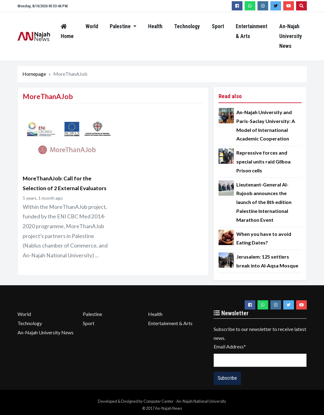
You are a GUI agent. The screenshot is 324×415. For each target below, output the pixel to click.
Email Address (230, 346)
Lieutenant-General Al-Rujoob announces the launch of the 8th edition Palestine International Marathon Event (264, 202)
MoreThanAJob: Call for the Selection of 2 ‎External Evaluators (64, 183)
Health (155, 26)
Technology (187, 26)
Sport (218, 26)
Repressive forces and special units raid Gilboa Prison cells (263, 161)
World (92, 26)
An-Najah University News (290, 36)
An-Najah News (33, 36)
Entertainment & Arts (251, 31)
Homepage (34, 74)
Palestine (121, 26)
